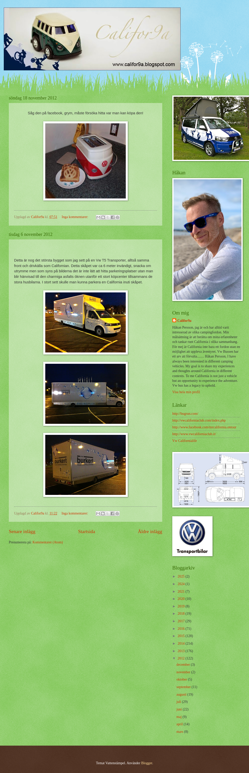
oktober (182, 679)
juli (179, 702)
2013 (181, 651)
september (184, 687)
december (184, 664)
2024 (181, 584)
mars (180, 732)
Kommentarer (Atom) (47, 542)
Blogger (146, 763)
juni (180, 709)
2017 (181, 621)
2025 (181, 576)
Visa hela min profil (186, 392)
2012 (181, 658)
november (184, 672)
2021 (181, 591)
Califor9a (184, 321)
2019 (181, 606)
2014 (181, 643)
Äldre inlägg (150, 531)
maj (180, 717)
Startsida (86, 531)
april (180, 724)
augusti (182, 694)
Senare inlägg (22, 531)
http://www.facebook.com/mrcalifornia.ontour (204, 427)
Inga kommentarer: (75, 217)
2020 (181, 599)
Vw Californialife (184, 441)
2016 (181, 629)
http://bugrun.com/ (185, 414)
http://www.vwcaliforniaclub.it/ (194, 434)
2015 (181, 636)
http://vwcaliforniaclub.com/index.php (199, 420)
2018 (181, 613)
